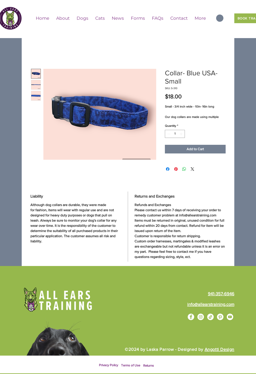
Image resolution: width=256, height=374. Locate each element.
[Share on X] (192, 169)
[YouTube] (230, 317)
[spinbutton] (175, 134)
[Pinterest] (220, 317)
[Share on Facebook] (167, 169)
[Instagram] (200, 317)
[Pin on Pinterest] (176, 169)
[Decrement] (168, 134)
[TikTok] (210, 317)
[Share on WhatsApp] (184, 169)
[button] (219, 18)
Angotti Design (219, 349)
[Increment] (181, 134)
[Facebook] (191, 317)
